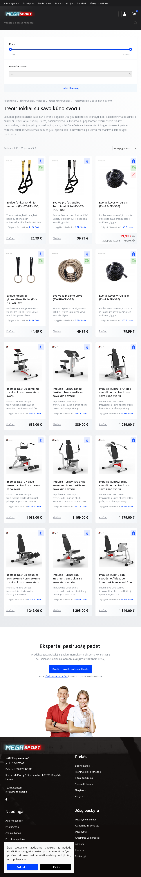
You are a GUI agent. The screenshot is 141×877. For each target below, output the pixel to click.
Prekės (81, 756)
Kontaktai (81, 3)
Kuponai (79, 850)
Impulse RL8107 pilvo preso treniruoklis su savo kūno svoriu (23, 485)
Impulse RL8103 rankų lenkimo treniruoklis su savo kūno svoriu (68, 392)
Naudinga (14, 811)
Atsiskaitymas (44, 3)
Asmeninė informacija (87, 825)
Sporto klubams (84, 784)
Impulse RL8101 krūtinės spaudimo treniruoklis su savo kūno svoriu (115, 392)
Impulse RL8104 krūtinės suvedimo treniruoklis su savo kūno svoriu (69, 485)
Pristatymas (28, 3)
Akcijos (69, 3)
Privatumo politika (16, 839)
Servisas (58, 3)
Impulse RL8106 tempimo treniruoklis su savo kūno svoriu (22, 392)
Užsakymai (81, 831)
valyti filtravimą (70, 88)
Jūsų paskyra (87, 810)
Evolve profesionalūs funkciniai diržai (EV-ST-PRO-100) (69, 206)
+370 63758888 (13, 787)
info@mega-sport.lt (16, 791)
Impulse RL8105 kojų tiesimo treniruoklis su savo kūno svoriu (67, 578)
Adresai (79, 844)
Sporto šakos (82, 765)
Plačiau (10, 238)
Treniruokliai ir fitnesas (88, 771)
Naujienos (80, 790)
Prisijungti (80, 856)
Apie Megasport (11, 3)
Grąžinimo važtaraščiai (87, 837)
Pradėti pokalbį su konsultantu (70, 669)
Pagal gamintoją (84, 777)
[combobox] (125, 148)
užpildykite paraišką (56, 676)
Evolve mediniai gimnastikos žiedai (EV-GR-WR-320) (21, 299)
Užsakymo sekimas (98, 3)
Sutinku (22, 867)
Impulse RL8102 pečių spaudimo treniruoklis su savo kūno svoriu (115, 485)
